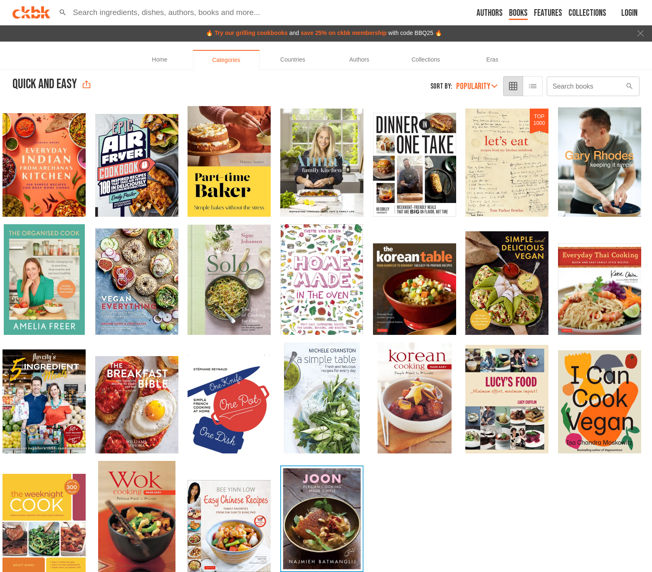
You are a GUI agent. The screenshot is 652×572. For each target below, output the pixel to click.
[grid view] (513, 86)
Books (518, 13)
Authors (490, 13)
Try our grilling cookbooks (251, 33)
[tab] (159, 60)
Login (629, 13)
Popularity (476, 86)
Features (548, 13)
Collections (587, 13)
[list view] (533, 86)
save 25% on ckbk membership (344, 33)
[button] (63, 12)
